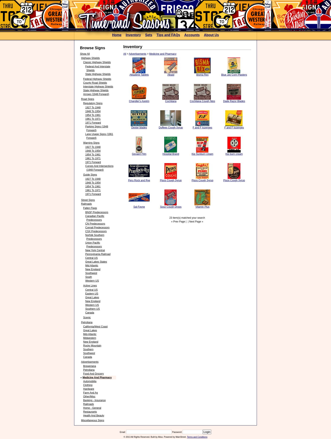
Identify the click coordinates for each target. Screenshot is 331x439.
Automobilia (89, 381)
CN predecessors (95, 223)
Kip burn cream (234, 154)
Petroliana (86, 322)
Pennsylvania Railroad (97, 254)
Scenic (87, 317)
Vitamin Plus (202, 206)
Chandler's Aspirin (139, 101)
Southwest (91, 273)
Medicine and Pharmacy (97, 377)
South (88, 276)
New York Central (95, 250)
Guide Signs (90, 174)
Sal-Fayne (139, 206)
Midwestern (89, 338)
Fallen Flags (90, 208)
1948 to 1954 (93, 111)
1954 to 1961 (93, 115)
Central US (91, 257)
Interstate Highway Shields (98, 86)
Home (116, 35)
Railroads (86, 203)
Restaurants (90, 411)
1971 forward (93, 122)
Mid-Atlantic (89, 334)
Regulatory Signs (92, 103)
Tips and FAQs (168, 35)
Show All (85, 53)
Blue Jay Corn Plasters (234, 74)
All (124, 53)
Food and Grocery (93, 373)
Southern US (92, 308)
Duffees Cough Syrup (171, 127)
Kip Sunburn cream (202, 154)
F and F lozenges (202, 127)
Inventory (133, 35)
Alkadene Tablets (139, 74)
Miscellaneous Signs (92, 420)
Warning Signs (91, 142)
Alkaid (170, 74)
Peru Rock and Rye (139, 180)
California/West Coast (95, 326)
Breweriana (89, 366)
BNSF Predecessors (96, 212)
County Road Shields (95, 82)
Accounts (192, 35)
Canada (89, 312)
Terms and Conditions (197, 437)
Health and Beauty (93, 415)
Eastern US (91, 293)
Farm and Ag (90, 392)
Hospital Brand (171, 154)
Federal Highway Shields (97, 79)
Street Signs (88, 200)
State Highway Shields (98, 74)
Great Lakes (92, 297)
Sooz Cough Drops (170, 206)
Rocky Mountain (92, 345)
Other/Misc (89, 396)
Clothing (87, 385)
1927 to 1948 (93, 107)
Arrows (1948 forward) (96, 94)
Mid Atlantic (91, 265)
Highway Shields (90, 58)
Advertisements (90, 361)
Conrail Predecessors (97, 227)
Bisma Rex (202, 74)
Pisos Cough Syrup (171, 180)
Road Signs (87, 99)
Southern (88, 349)
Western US (92, 280)
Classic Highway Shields (97, 62)
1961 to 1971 (93, 118)
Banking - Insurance (94, 400)
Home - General (92, 407)
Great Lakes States (96, 261)
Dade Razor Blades (234, 101)
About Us (211, 35)
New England (92, 269)
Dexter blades (139, 127)
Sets (148, 35)
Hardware (88, 388)
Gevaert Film (139, 154)
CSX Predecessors (96, 231)
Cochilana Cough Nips (202, 101)
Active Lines (90, 285)
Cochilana (170, 101)
